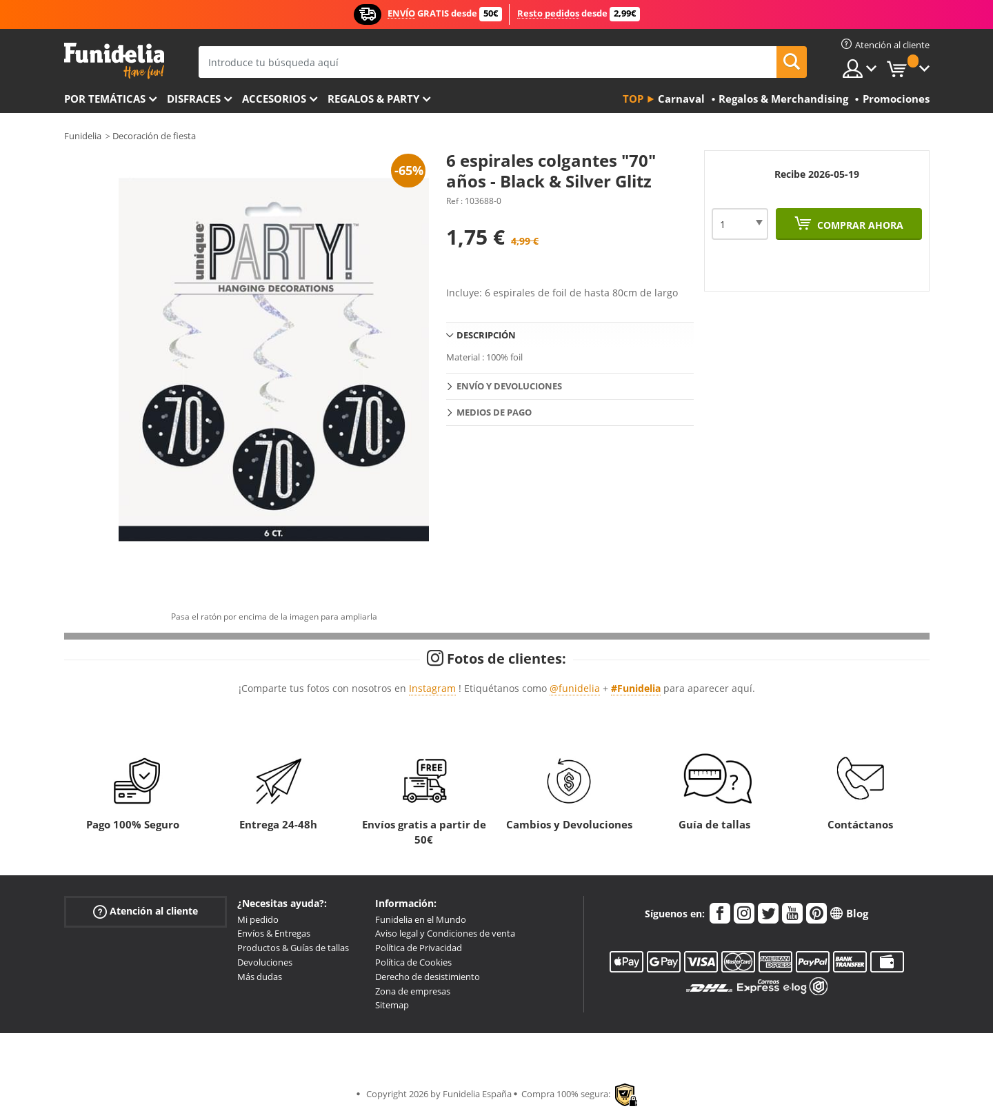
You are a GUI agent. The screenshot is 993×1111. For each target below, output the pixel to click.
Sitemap (392, 1005)
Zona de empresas (412, 991)
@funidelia (575, 688)
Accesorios (274, 98)
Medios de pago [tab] (494, 412)
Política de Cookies (413, 962)
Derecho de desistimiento (427, 976)
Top (633, 98)
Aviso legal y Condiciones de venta (445, 933)
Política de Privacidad (418, 947)
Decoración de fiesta (154, 136)
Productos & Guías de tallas (293, 947)
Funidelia (82, 136)
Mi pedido (258, 919)
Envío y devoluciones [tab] (509, 386)
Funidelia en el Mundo (420, 919)
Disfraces (194, 98)
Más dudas (259, 976)
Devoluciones (264, 962)
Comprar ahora (858, 225)
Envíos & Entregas (273, 933)
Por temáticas (105, 98)
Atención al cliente (145, 911)
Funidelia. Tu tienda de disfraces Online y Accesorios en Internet (114, 61)
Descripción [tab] (486, 335)
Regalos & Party (373, 98)
